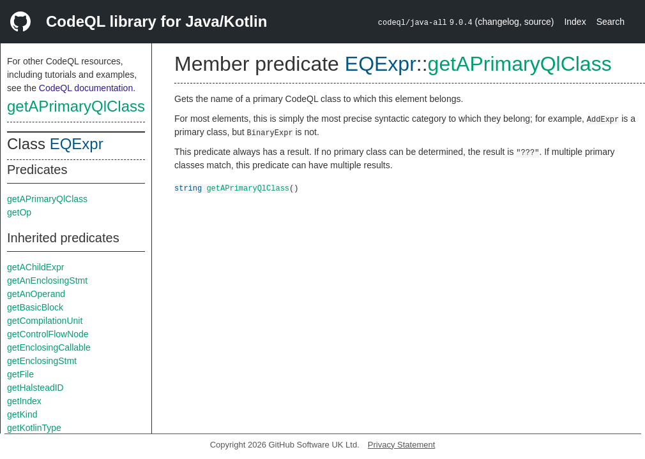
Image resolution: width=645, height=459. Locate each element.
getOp (19, 212)
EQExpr (76, 143)
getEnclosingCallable (49, 347)
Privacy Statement (402, 444)
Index (575, 22)
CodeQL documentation (86, 88)
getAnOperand (36, 294)
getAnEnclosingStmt (47, 280)
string (188, 187)
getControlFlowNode (48, 334)
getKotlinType (34, 428)
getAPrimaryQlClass (76, 106)
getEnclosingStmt (42, 361)
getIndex (24, 401)
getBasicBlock (35, 307)
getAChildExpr (35, 267)
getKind (22, 414)
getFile (20, 374)
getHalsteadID (35, 387)
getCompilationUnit (44, 321)
